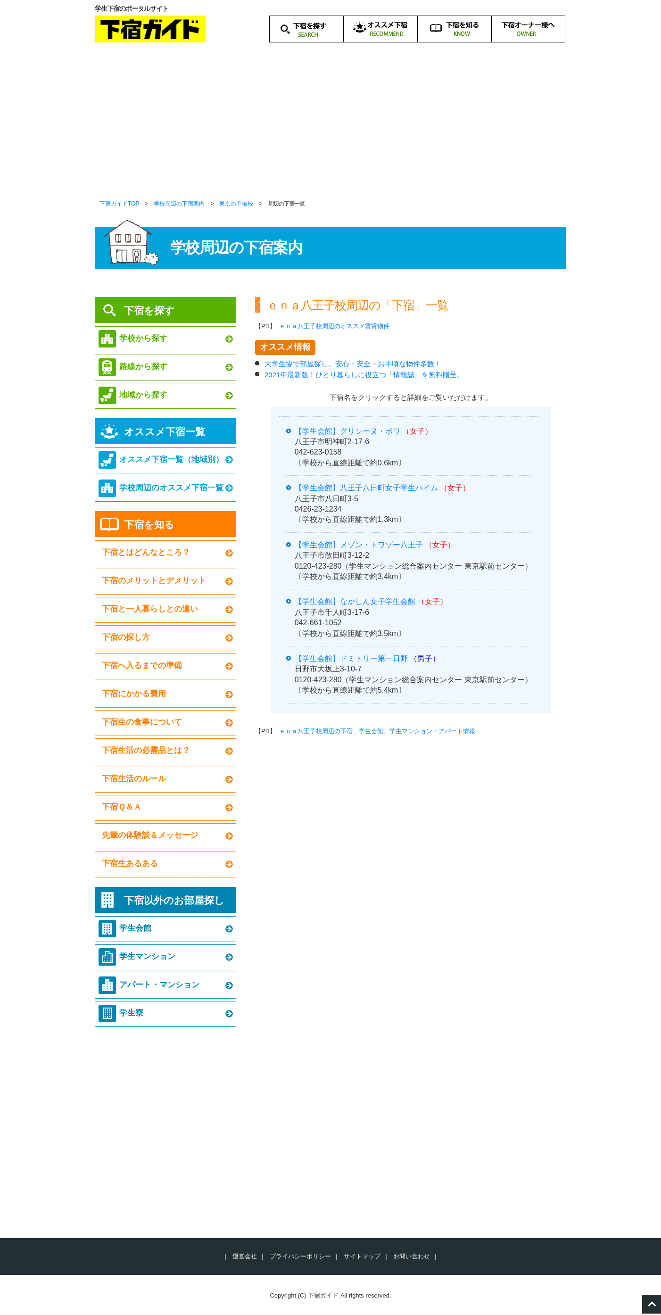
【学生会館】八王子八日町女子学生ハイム (366, 488)
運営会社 (244, 1256)
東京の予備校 (236, 203)
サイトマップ (362, 1256)
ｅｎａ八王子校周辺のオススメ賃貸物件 (334, 326)
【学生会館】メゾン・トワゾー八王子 (359, 545)
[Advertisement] (330, 127)
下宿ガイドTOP (119, 203)
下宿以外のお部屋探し (174, 900)
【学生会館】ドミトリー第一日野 (351, 658)
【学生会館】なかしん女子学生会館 (355, 601)
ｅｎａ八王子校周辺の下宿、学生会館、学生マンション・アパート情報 (377, 731)
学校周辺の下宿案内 (179, 203)
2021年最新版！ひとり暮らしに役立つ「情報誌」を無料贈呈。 (364, 375)
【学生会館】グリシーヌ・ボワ (347, 431)
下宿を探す (149, 310)
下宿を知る (149, 524)
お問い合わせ (411, 1256)
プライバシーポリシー (300, 1256)
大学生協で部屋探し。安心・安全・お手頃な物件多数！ (352, 364)
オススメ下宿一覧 (164, 431)
